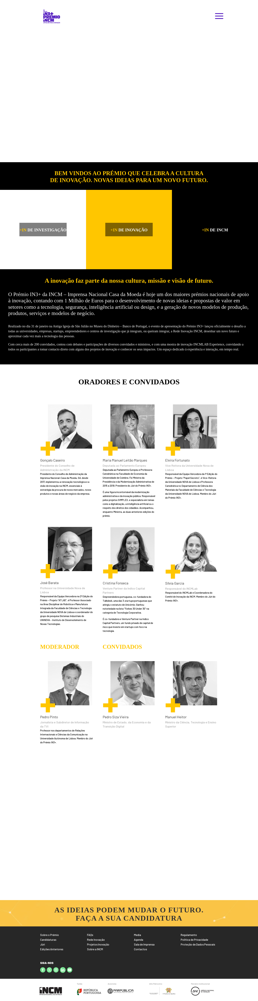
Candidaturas (48, 939)
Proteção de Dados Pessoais (198, 944)
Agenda (138, 939)
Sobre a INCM (95, 949)
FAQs (90, 934)
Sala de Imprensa (144, 944)
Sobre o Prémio (49, 934)
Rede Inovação (96, 939)
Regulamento (189, 934)
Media (137, 934)
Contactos (140, 949)
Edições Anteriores (51, 949)
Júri (42, 944)
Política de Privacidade (194, 939)
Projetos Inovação (98, 944)
